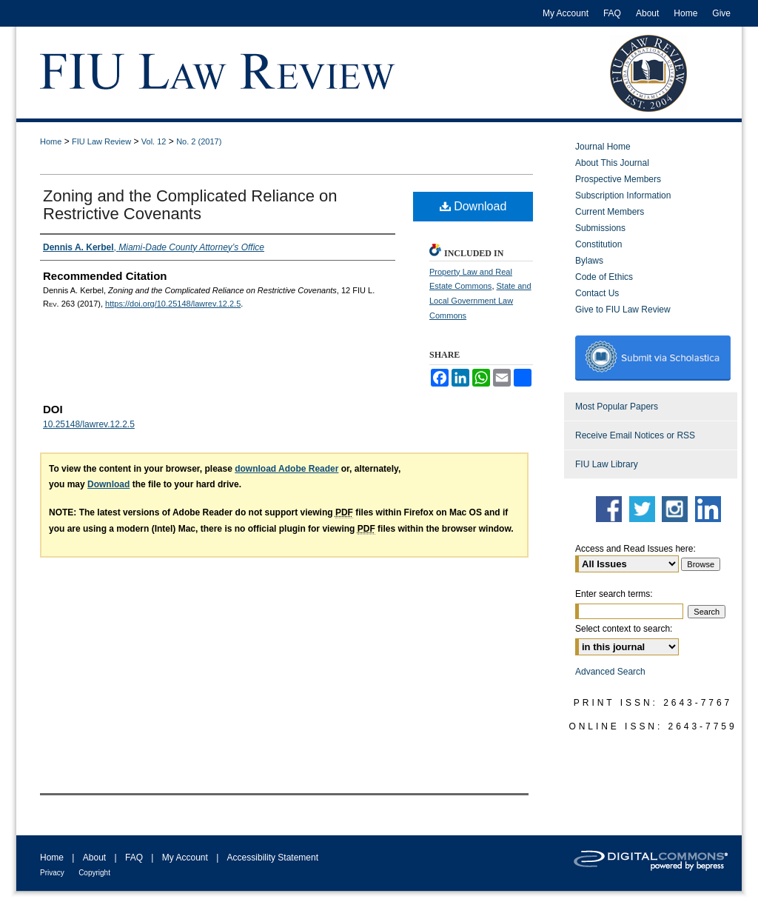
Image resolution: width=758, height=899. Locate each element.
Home (50, 141)
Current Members (609, 212)
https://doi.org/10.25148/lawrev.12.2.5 (173, 303)
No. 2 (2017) (198, 141)
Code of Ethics (604, 277)
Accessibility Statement (272, 857)
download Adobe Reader (286, 469)
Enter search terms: (614, 594)
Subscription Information (623, 195)
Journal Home (603, 146)
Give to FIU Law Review (623, 309)
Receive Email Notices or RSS (635, 435)
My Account (185, 857)
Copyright (94, 873)
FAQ (134, 857)
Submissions (600, 228)
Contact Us (597, 293)
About (94, 857)
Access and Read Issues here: (635, 549)
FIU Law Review (101, 141)
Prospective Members (618, 179)
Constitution (598, 244)
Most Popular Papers (616, 406)
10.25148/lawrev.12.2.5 (89, 424)
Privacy (52, 873)
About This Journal (612, 163)
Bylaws (589, 260)
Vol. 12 (154, 141)
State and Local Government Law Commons (480, 300)
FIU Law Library (606, 464)
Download (473, 206)
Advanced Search (610, 671)
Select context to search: (623, 629)
